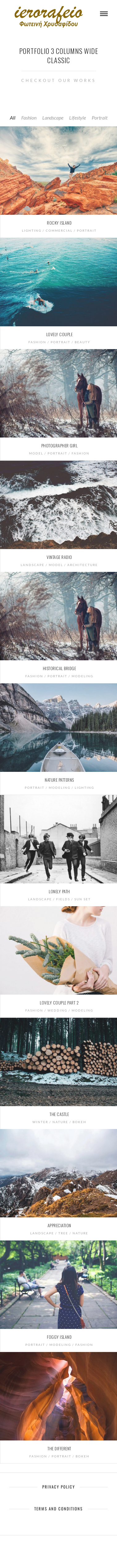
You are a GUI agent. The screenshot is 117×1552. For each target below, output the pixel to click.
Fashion (28, 117)
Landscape (52, 117)
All (12, 117)
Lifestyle (77, 117)
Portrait (99, 117)
